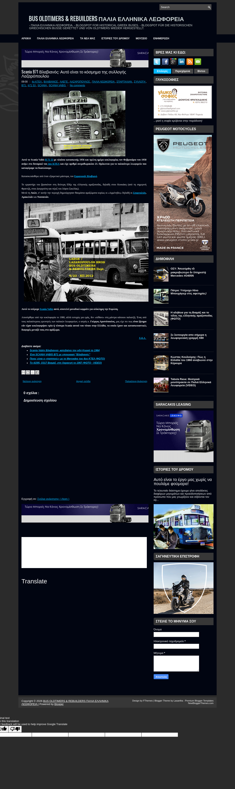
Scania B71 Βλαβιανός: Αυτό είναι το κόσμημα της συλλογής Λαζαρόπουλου (73, 74)
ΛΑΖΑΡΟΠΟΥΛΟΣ (80, 81)
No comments (77, 85)
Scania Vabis (46, 309)
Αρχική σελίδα (83, 381)
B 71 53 (49, 159)
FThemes (148, 700)
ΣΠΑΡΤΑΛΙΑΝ (124, 81)
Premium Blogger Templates (199, 700)
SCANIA (42, 85)
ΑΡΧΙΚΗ (26, 38)
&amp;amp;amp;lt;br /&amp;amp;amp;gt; (84, 552)
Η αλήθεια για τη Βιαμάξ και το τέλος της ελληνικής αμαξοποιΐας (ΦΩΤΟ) (191, 315)
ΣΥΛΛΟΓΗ (140, 81)
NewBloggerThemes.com (201, 703)
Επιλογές (162, 71)
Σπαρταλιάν (139, 192)
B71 (24, 85)
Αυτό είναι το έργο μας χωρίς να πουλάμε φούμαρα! (183, 481)
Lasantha (179, 700)
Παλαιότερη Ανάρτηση (136, 381)
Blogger (59, 704)
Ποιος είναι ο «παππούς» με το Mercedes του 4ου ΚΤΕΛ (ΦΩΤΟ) (67, 358)
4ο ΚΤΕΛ (37, 81)
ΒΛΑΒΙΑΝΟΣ (51, 81)
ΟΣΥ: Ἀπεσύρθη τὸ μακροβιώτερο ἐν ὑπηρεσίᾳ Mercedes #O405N (188, 272)
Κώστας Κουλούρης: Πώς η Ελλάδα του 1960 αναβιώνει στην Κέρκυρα (192, 360)
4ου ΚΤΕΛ (53, 163)
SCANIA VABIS (57, 85)
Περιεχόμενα (182, 71)
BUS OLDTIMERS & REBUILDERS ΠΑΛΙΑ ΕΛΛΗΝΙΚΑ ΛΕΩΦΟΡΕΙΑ (106, 18)
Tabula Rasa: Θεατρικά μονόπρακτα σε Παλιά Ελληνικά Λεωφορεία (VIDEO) (191, 382)
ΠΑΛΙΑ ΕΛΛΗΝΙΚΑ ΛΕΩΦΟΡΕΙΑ (55, 38)
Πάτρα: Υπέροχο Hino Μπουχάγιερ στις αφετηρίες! (189, 292)
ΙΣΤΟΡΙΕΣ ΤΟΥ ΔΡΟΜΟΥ (115, 38)
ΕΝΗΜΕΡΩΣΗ (161, 38)
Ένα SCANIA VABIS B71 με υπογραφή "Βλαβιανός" (60, 354)
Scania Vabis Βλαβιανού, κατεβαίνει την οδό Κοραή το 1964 (65, 350)
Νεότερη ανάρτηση (32, 381)
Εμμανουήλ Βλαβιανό (85, 176)
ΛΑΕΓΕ (64, 81)
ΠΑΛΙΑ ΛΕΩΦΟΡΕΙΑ (103, 81)
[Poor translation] (15, 729)
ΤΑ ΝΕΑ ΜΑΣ (87, 38)
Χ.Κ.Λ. (142, 338)
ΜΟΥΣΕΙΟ (141, 38)
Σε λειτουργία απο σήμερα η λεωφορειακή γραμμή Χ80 (189, 336)
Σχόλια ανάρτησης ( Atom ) (53, 498)
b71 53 (32, 85)
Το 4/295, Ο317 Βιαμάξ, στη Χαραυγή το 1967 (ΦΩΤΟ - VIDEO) (66, 362)
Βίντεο (201, 71)
